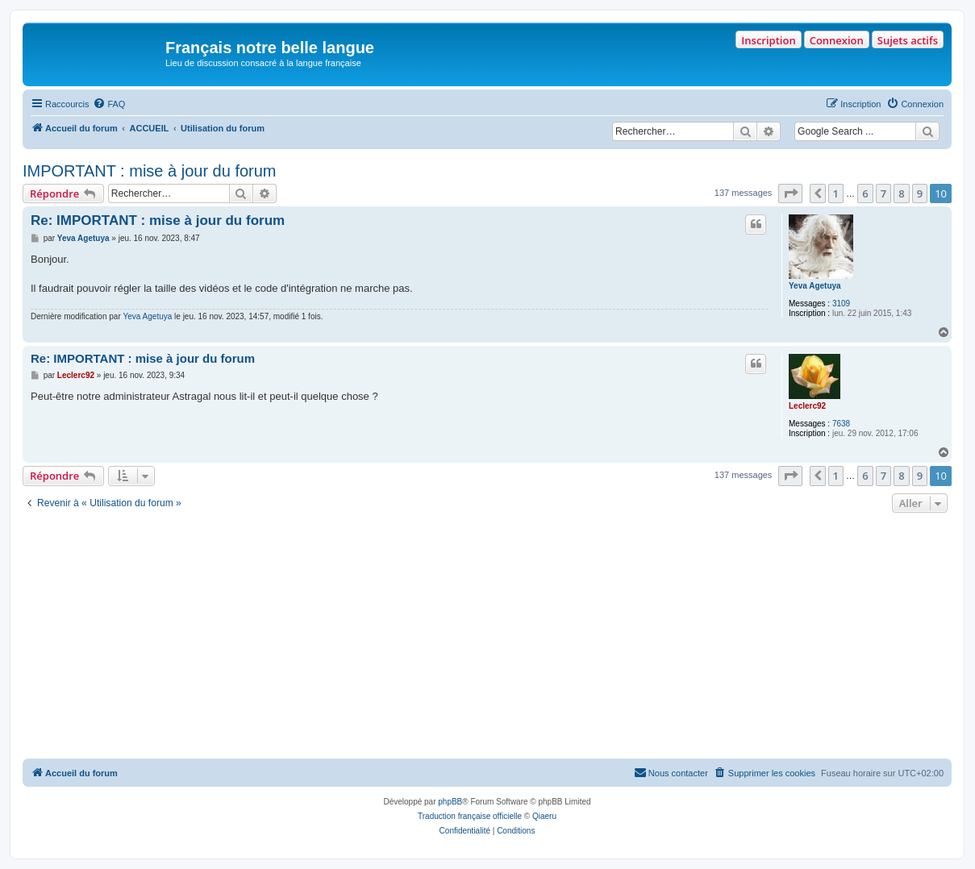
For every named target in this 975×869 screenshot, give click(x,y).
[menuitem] (109, 104)
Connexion (837, 40)
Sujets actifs (907, 40)
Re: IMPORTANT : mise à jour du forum (158, 220)
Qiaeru (544, 816)
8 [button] (901, 193)
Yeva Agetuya (815, 285)
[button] (790, 193)
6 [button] (865, 193)
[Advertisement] (487, 637)
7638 (841, 423)
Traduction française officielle (470, 816)
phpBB (450, 801)
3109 (841, 303)
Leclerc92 (807, 405)
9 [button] (920, 193)
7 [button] (883, 193)
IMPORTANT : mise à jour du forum (150, 171)
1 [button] (836, 193)
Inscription (768, 40)
